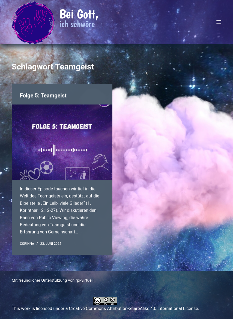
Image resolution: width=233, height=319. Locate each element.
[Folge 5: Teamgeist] (62, 142)
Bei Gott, (78, 14)
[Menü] (218, 22)
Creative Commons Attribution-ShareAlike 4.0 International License (133, 308)
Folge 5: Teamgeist (43, 95)
